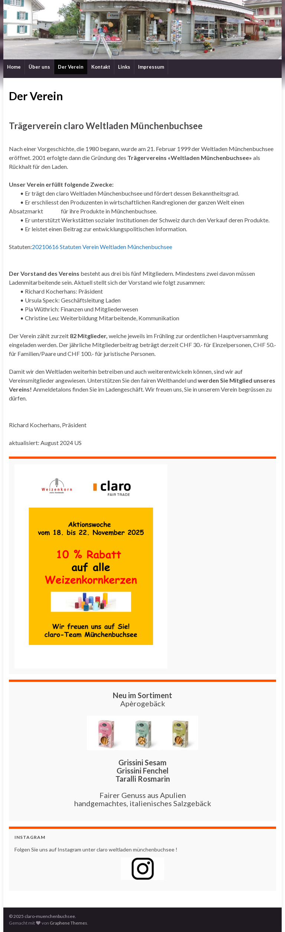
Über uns (39, 67)
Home (14, 67)
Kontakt (100, 67)
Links (124, 67)
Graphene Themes (68, 923)
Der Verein (70, 67)
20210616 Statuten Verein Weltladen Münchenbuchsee (102, 246)
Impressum (151, 67)
